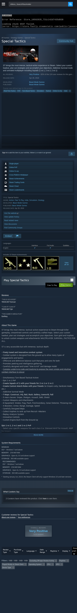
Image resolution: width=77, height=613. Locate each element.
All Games (5, 39)
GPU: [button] (58, 566)
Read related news (11, 222)
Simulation (40, 92)
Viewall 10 (66, 265)
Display (65, 552)
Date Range (42, 552)
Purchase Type (17, 552)
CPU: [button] (49, 566)
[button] (11, 562)
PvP (19, 92)
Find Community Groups (13, 229)
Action (11, 202)
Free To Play (19, 202)
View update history (11, 218)
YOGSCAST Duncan (9, 303)
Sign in (4, 154)
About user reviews (9, 519)
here (44, 500)
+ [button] (69, 92)
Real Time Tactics (9, 92)
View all (70, 492)
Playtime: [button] (62, 562)
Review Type (6, 552)
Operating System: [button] (35, 566)
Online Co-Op (57, 92)
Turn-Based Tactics (28, 92)
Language (31, 552)
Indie (65, 92)
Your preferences (24, 519)
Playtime (53, 552)
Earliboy (5, 318)
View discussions (10, 226)
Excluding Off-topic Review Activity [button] (42, 562)
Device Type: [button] (6, 569)
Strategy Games (17, 39)
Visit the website (11, 215)
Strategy (41, 202)
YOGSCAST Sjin (7, 311)
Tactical (48, 92)
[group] (39, 566)
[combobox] (38, 4)
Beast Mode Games (36, 84)
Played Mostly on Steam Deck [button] (13, 566)
